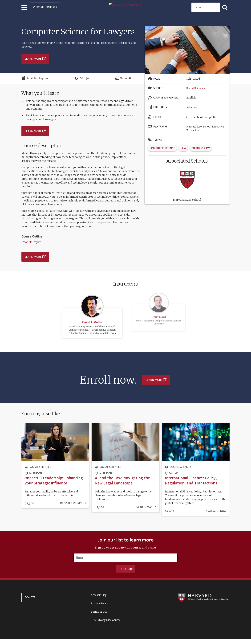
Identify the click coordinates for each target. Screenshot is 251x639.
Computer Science (162, 148)
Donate (30, 597)
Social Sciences (195, 88)
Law (183, 148)
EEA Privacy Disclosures (106, 620)
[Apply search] (225, 7)
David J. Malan (92, 314)
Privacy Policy (99, 603)
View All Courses (45, 7)
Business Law (200, 148)
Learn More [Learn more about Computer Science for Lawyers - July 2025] (33, 58)
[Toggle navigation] (24, 7)
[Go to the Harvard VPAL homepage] (203, 597)
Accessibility (98, 595)
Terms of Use (99, 611)
